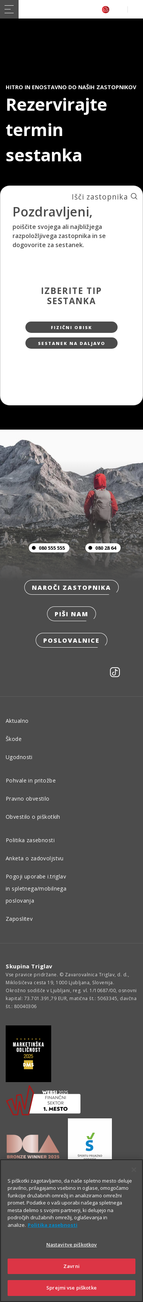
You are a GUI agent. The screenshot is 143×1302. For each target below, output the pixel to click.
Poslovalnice (71, 640)
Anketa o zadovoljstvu (35, 858)
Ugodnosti (19, 757)
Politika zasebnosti (30, 840)
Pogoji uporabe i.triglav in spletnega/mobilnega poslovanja (36, 888)
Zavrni (71, 1266)
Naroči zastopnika (71, 587)
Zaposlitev (19, 918)
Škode (14, 738)
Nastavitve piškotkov (71, 1244)
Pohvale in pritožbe (31, 780)
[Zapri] (134, 1169)
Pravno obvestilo (28, 798)
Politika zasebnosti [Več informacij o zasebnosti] (52, 1225)
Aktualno (17, 720)
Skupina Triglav (29, 966)
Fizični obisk (71, 327)
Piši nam (71, 614)
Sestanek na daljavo (71, 343)
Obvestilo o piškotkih (33, 816)
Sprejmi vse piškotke (71, 1287)
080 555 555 (47, 547)
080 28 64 (100, 547)
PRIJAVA (133, 9)
